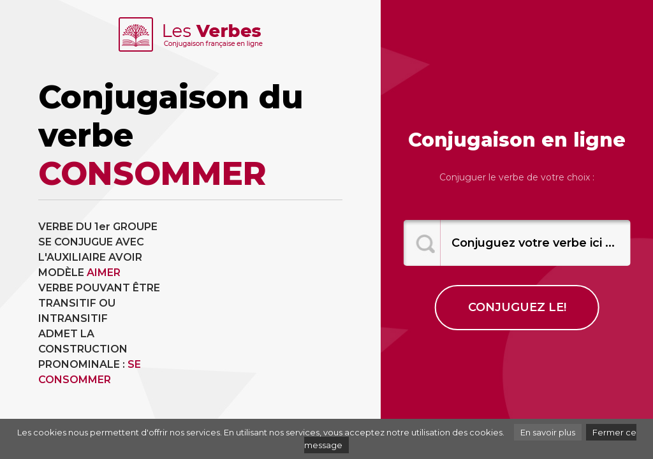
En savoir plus (547, 432)
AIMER (104, 272)
